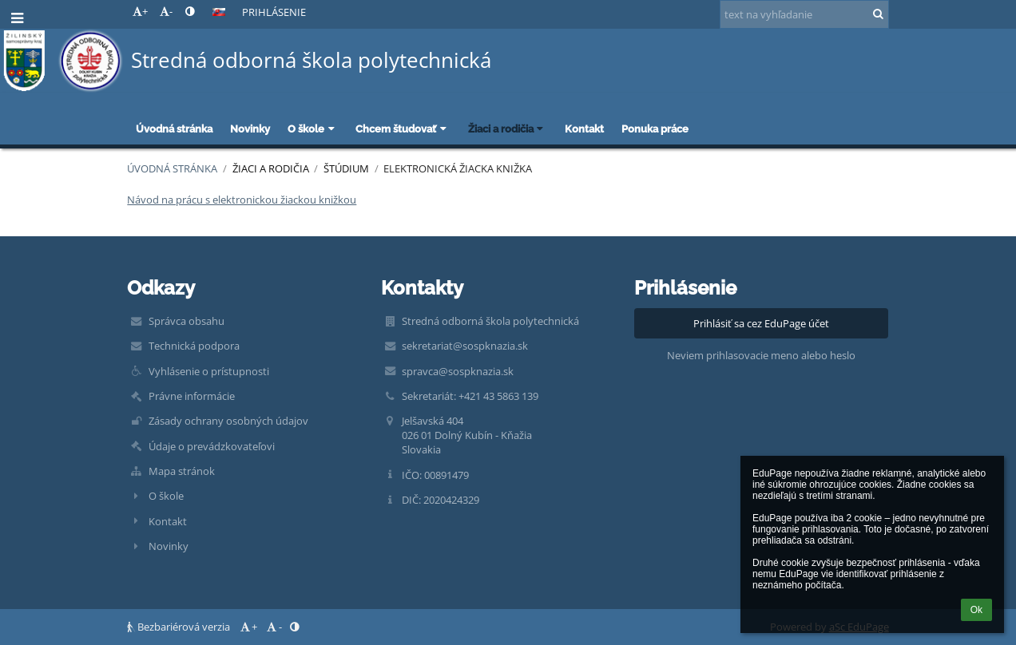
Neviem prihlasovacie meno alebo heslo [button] (761, 355)
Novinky (169, 546)
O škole (166, 496)
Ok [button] (976, 609)
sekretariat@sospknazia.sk (465, 345)
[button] (219, 12)
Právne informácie (192, 396)
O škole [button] (313, 128)
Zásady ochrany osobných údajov (228, 421)
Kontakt (168, 521)
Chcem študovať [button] (402, 128)
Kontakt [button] (584, 128)
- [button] (166, 11)
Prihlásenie (274, 12)
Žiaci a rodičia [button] (507, 128)
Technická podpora (194, 345)
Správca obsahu (186, 321)
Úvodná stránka (172, 168)
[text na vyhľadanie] (804, 14)
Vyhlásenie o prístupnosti (209, 371)
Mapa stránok (182, 471)
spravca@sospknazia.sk (458, 371)
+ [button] (140, 11)
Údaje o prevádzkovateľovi (212, 446)
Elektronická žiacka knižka (457, 168)
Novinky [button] (250, 128)
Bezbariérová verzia (179, 626)
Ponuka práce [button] (655, 128)
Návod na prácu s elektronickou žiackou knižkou (241, 199)
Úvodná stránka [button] (174, 128)
